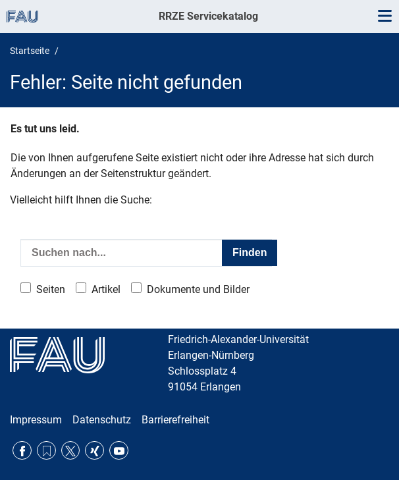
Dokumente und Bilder (198, 289)
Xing (94, 450)
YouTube (118, 450)
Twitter (70, 450)
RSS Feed (46, 450)
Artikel (106, 289)
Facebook (22, 450)
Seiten (50, 289)
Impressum (36, 419)
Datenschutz (101, 419)
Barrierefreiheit (175, 419)
